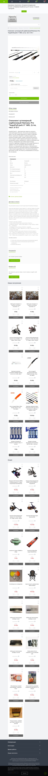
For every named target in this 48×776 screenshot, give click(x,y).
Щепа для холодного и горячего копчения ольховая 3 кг (32, 305)
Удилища (21, 28)
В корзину (24, 98)
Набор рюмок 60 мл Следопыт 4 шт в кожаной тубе (32, 652)
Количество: (11, 92)
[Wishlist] (34, 72)
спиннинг (12, 196)
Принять (24, 773)
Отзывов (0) (11, 114)
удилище (17, 196)
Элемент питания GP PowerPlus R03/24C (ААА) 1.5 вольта (15, 443)
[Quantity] (13, 95)
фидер (20, 196)
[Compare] (38, 72)
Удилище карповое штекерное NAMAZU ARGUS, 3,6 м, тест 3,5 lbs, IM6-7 (15, 373)
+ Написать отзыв (14, 260)
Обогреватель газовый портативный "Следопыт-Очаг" (16, 687)
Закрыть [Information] (24, 11)
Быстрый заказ (24, 102)
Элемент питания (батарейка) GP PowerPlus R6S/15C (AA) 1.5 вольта (32, 443)
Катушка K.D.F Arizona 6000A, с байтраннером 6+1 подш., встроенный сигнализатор (16, 482)
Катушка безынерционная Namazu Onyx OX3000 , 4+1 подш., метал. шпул (16, 339)
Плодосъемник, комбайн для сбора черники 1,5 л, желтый (16, 722)
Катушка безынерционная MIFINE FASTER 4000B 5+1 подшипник (32, 482)
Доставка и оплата (13, 111)
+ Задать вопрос (14, 277)
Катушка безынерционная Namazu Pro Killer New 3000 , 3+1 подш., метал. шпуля (32, 339)
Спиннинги (26, 28)
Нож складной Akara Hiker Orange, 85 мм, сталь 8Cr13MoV (16, 408)
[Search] (39, 25)
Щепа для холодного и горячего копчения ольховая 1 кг (15, 305)
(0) (19, 72)
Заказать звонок (36, 19)
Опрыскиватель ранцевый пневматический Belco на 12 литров (32, 687)
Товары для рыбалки (14, 28)
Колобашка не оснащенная (15, 584)
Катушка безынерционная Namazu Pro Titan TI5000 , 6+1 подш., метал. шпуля (16, 517)
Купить (36, 88)
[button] (20, 1)
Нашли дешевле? (19, 80)
